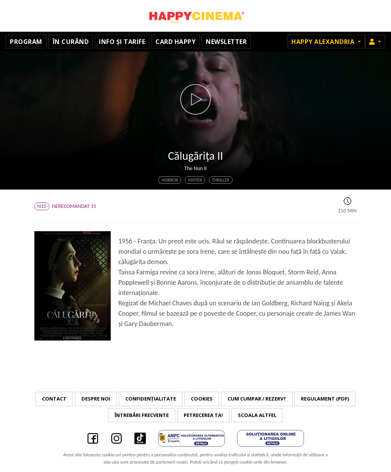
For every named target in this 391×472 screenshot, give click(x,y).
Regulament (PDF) (325, 398)
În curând (71, 41)
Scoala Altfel (257, 415)
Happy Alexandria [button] (323, 41)
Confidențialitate (150, 398)
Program (26, 41)
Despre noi (95, 398)
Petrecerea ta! (203, 415)
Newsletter (226, 41)
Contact (54, 398)
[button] (375, 42)
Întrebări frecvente (142, 415)
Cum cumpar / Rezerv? (257, 398)
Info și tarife (122, 41)
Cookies (202, 398)
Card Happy (175, 41)
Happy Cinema (195, 16)
